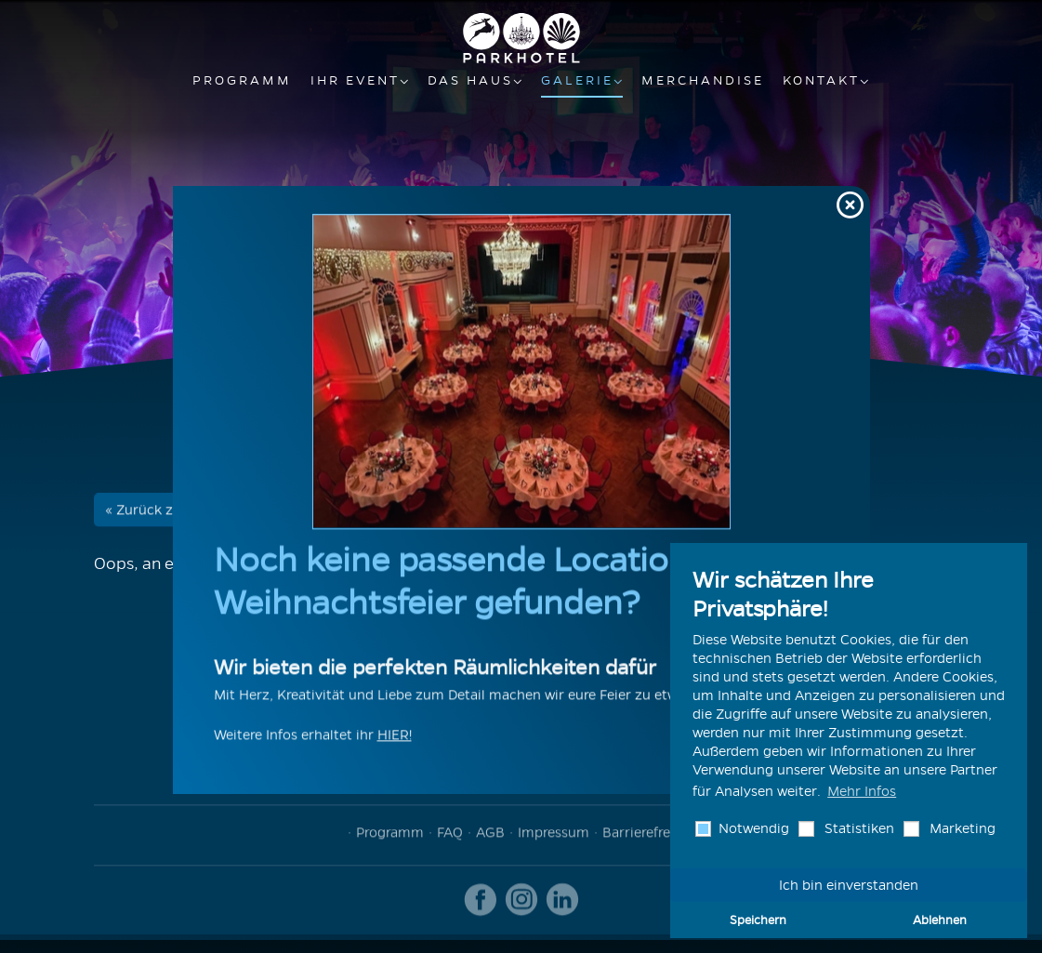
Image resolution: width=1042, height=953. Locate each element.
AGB (490, 835)
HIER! (394, 737)
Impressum (553, 835)
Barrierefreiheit (650, 835)
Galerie (577, 80)
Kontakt (821, 80)
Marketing (961, 828)
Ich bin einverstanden (848, 885)
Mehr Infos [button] (861, 791)
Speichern (758, 919)
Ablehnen (940, 919)
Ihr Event (355, 80)
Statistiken (857, 828)
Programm (242, 80)
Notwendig (752, 828)
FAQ (450, 835)
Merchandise (702, 80)
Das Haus (470, 80)
